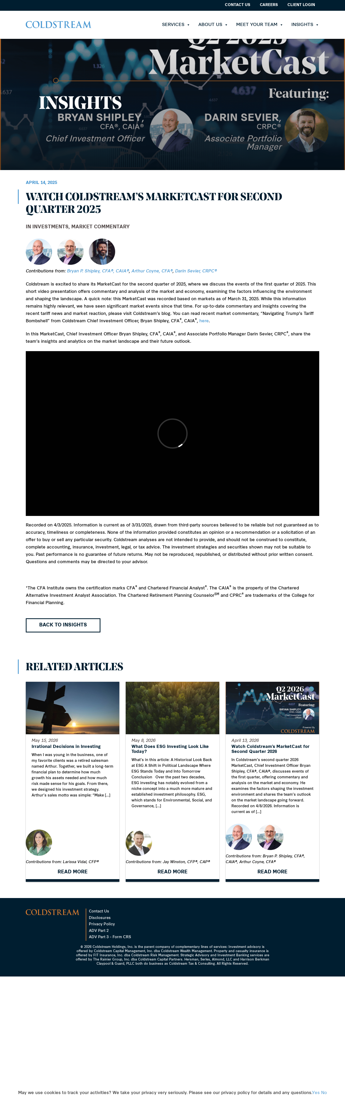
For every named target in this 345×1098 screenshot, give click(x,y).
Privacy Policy (102, 924)
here (204, 321)
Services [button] (176, 25)
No (324, 1093)
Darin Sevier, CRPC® (196, 271)
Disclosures (100, 918)
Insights (305, 25)
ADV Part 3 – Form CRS (110, 937)
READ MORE (73, 873)
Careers (269, 5)
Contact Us (237, 5)
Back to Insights (63, 625)
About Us (213, 25)
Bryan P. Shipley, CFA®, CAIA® (98, 271)
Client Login (301, 5)
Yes (316, 1093)
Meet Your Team (259, 25)
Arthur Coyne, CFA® (152, 271)
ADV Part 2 (99, 931)
